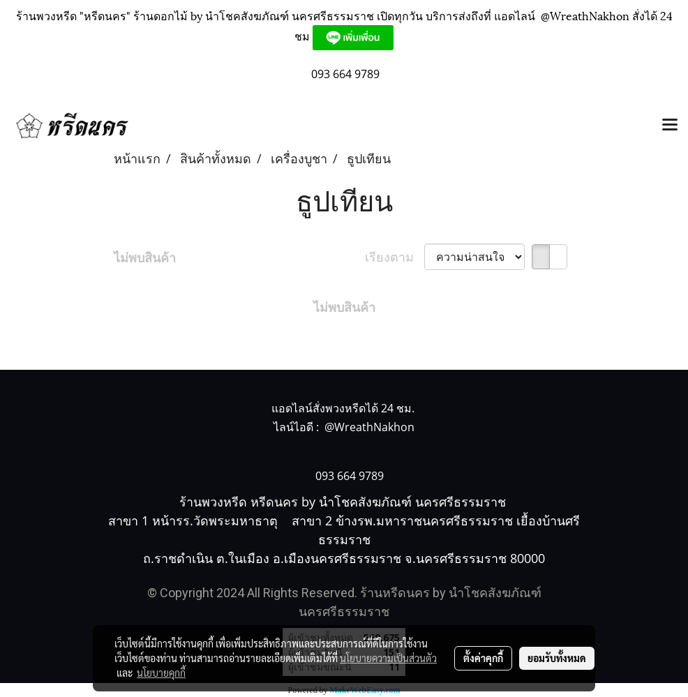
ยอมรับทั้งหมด (557, 658)
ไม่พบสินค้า (145, 257)
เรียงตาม (394, 256)
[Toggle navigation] (670, 125)
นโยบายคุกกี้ (161, 672)
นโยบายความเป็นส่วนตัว (388, 658)
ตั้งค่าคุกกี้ (483, 658)
